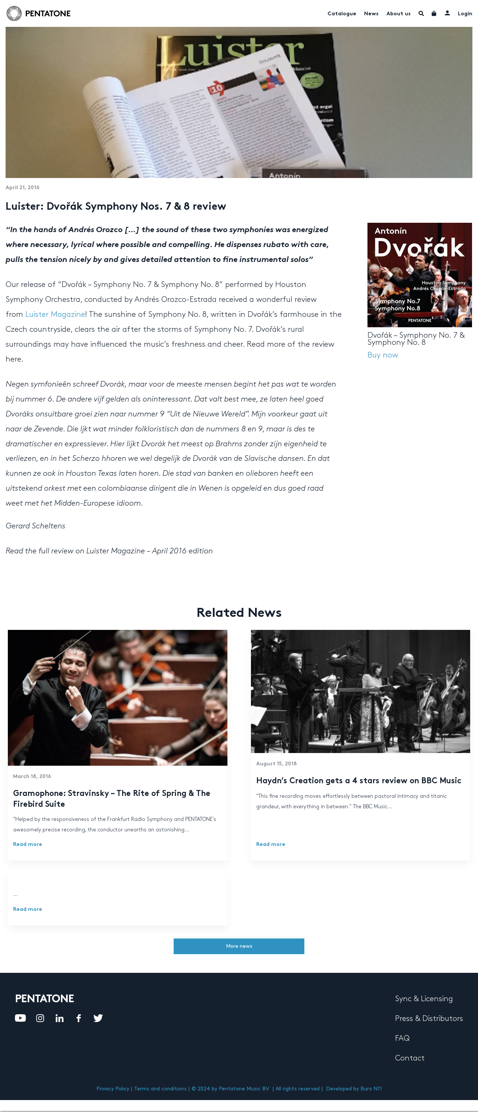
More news (239, 946)
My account (447, 12)
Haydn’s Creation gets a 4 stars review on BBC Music (359, 781)
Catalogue (342, 14)
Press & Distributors (429, 1018)
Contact (410, 1058)
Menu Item (421, 13)
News (371, 14)
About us (399, 14)
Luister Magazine (55, 314)
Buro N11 (371, 1088)
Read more (27, 844)
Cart (434, 13)
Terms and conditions (160, 1088)
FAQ (402, 1038)
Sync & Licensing (424, 999)
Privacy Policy (112, 1088)
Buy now (382, 355)
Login (465, 14)
